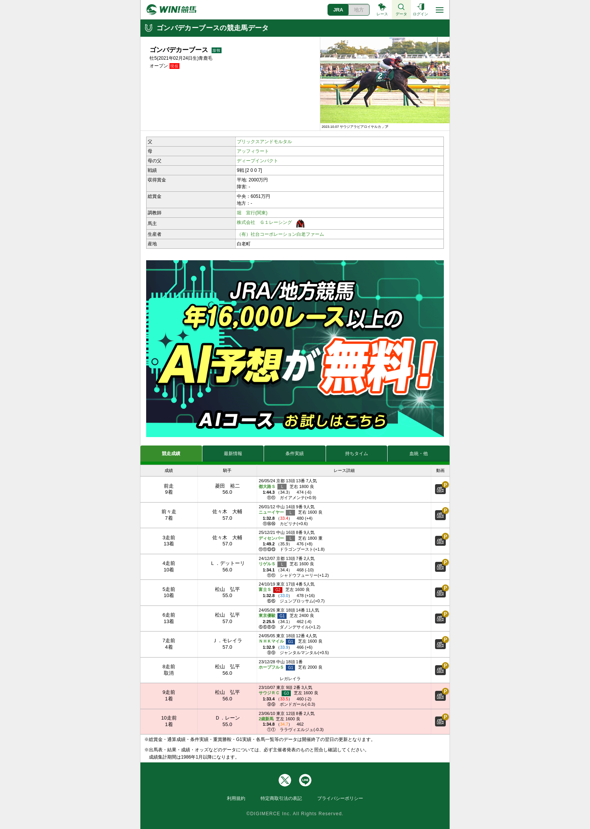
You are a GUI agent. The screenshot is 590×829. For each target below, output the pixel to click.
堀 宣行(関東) (252, 212)
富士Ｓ (270, 590)
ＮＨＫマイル (277, 642)
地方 (359, 10)
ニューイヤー (277, 513)
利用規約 (236, 798)
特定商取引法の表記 (281, 798)
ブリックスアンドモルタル (264, 141)
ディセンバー (277, 538)
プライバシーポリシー (340, 798)
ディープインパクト (257, 160)
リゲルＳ (273, 564)
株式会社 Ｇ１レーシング (264, 222)
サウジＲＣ (275, 693)
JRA (338, 10)
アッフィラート (253, 151)
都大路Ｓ (273, 487)
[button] (323, 83)
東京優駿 (273, 616)
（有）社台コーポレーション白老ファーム (280, 234)
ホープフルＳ (277, 668)
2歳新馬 (266, 718)
